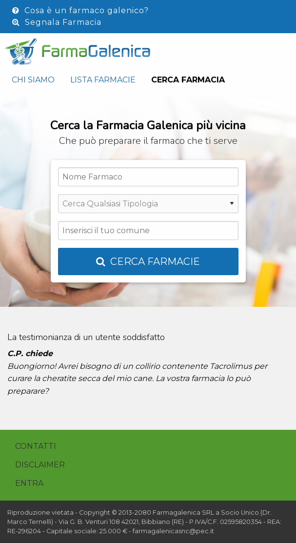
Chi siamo (33, 79)
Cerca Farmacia (188, 79)
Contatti (35, 446)
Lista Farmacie (103, 79)
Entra (29, 483)
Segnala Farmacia (56, 22)
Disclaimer (40, 464)
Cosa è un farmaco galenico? (80, 10)
